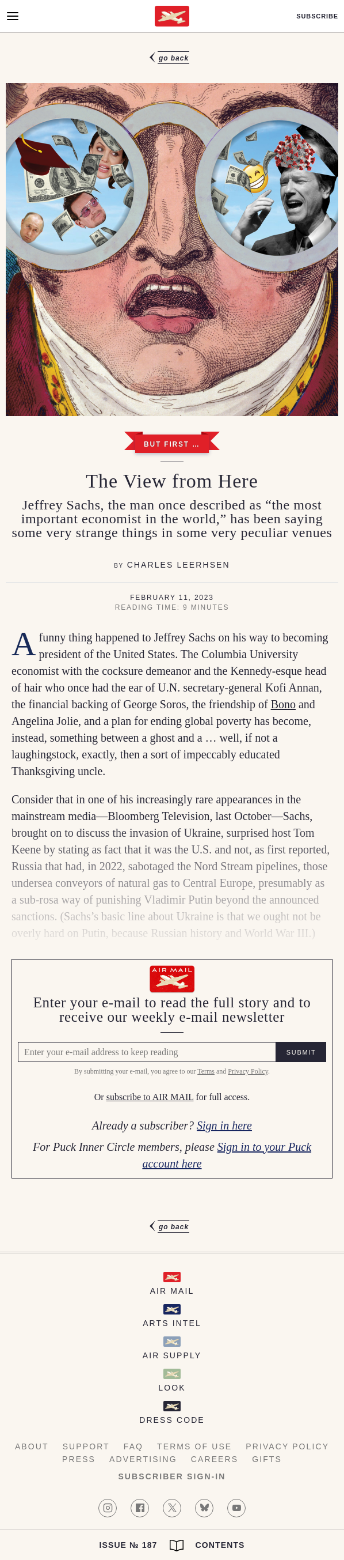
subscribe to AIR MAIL (150, 1097)
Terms (206, 1071)
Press (78, 1459)
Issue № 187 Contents (171, 1545)
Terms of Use (194, 1446)
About (32, 1446)
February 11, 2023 (172, 597)
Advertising (143, 1459)
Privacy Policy (248, 1071)
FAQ (133, 1446)
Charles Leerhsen (178, 564)
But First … (172, 444)
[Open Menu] (13, 16)
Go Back (174, 58)
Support (86, 1446)
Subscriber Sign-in (171, 1476)
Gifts (267, 1459)
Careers (214, 1459)
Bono (283, 704)
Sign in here (224, 1125)
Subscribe (317, 16)
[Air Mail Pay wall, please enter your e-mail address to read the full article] (172, 1069)
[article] (172, 642)
